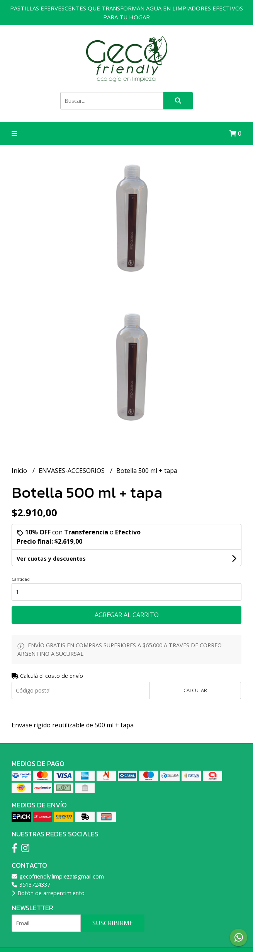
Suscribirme (112, 923)
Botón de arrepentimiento (48, 893)
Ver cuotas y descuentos (51, 558)
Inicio (20, 470)
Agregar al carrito (127, 615)
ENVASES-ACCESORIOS (72, 470)
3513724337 (31, 884)
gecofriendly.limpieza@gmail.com (58, 876)
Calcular (195, 690)
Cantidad (21, 579)
